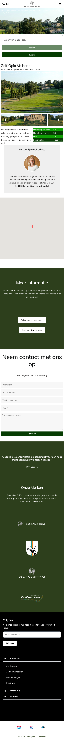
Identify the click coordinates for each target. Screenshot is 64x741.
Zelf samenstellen (11, 10)
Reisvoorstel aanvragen (32, 320)
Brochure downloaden (32, 330)
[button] (60, 4)
